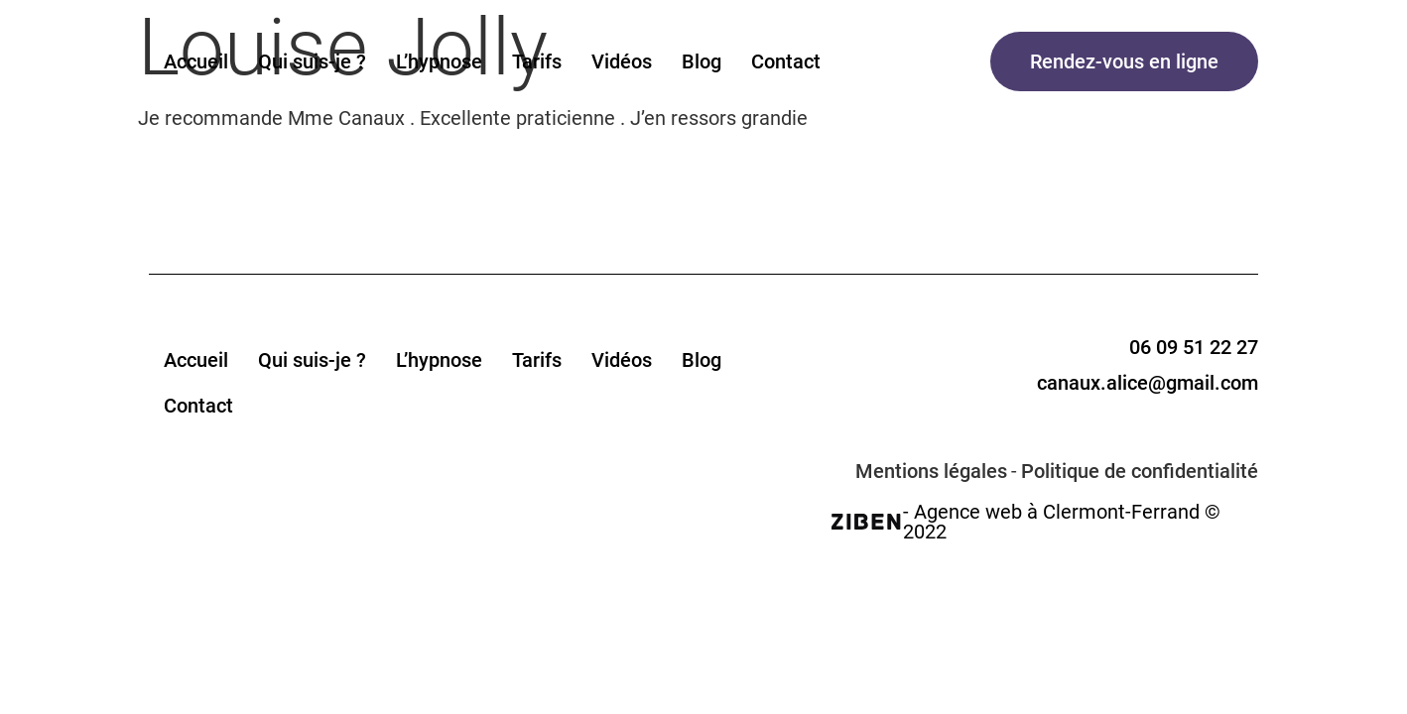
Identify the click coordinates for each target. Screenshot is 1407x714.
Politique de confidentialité (1139, 471)
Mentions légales (931, 471)
